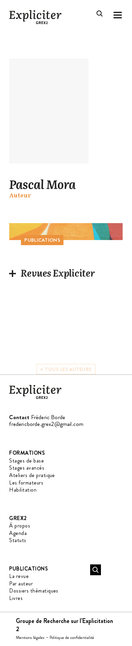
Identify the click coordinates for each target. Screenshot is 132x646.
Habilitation (22, 490)
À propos (19, 526)
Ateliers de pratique (32, 475)
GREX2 (18, 518)
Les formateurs (26, 483)
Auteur (20, 195)
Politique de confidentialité (72, 637)
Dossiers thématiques (33, 591)
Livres (16, 598)
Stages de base (26, 461)
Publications (28, 569)
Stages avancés (26, 468)
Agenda (18, 533)
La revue (19, 576)
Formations (27, 453)
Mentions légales (30, 637)
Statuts (17, 540)
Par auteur (21, 583)
